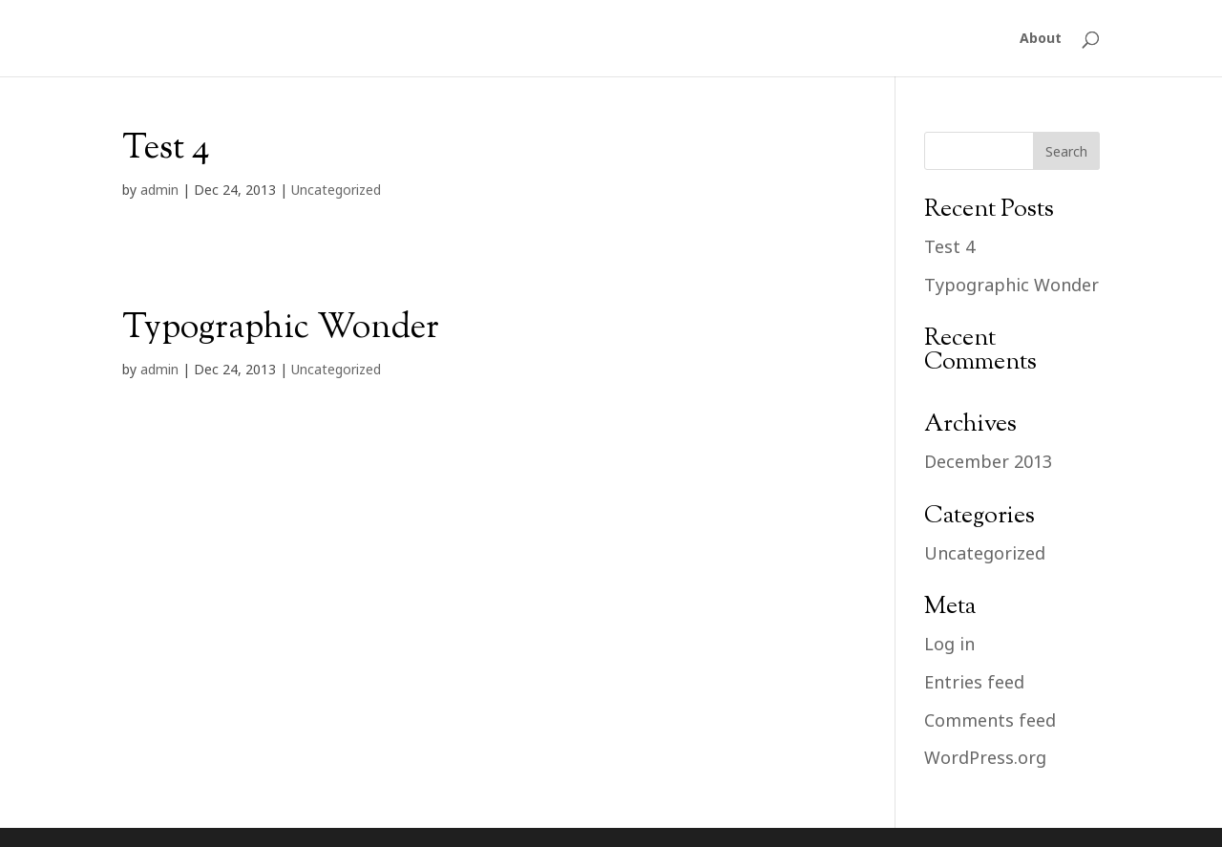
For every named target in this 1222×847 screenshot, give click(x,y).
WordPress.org (985, 757)
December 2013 (988, 461)
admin (159, 189)
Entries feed (974, 681)
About (1041, 39)
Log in (949, 643)
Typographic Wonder (280, 328)
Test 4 (166, 149)
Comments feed (990, 720)
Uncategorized (336, 189)
